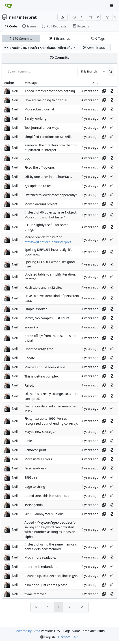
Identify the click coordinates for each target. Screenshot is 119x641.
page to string (34, 486)
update (29, 358)
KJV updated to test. (38, 186)
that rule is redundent (40, 566)
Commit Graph (95, 48)
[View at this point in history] (111, 91)
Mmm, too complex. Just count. (47, 318)
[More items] (113, 26)
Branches (59, 38)
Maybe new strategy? (40, 431)
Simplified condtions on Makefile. (48, 137)
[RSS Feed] (62, 17)
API (76, 637)
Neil (15, 91)
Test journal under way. (41, 127)
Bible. (28, 441)
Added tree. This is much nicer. (46, 496)
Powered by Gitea (27, 631)
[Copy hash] (104, 91)
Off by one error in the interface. (48, 176)
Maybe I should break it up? (44, 367)
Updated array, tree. (39, 349)
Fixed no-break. (35, 468)
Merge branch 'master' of (43, 237)
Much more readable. (40, 557)
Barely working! (35, 118)
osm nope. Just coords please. (46, 585)
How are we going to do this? (45, 100)
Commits (21, 38)
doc (27, 158)
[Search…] (110, 71)
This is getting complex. (41, 376)
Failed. (29, 385)
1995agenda (33, 505)
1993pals (31, 477)
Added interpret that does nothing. (50, 91)
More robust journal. (39, 109)
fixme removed (35, 594)
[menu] (47, 637)
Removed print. (35, 450)
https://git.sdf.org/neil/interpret (47, 242)
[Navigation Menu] (112, 5)
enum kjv (31, 327)
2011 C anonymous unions (43, 514)
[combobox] (92, 71)
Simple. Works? (35, 309)
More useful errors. (38, 459)
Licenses (64, 637)
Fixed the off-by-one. (39, 167)
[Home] (8, 6)
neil (12, 17)
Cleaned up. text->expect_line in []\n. (51, 576)
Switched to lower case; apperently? (50, 195)
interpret (28, 17)
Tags (98, 38)
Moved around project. (41, 204)
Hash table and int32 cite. (43, 287)
